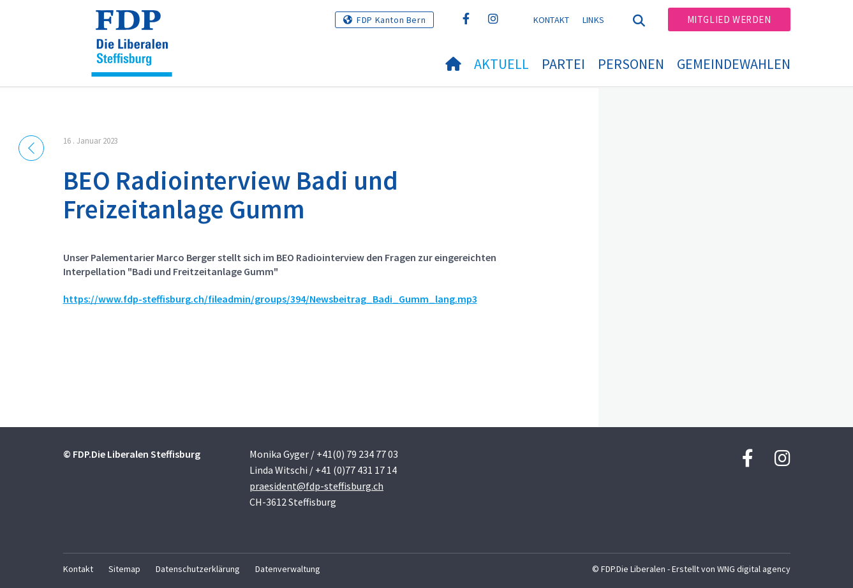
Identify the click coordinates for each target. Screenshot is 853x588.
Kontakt (551, 20)
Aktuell (501, 64)
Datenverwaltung (287, 569)
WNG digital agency (753, 569)
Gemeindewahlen (733, 64)
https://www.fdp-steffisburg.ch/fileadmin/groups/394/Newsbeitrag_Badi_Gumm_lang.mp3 (270, 298)
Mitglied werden (729, 19)
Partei (563, 64)
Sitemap (124, 569)
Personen (631, 64)
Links (593, 20)
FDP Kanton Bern (391, 20)
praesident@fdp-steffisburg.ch (316, 485)
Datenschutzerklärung (198, 569)
